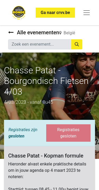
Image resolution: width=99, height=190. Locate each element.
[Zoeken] (76, 44)
